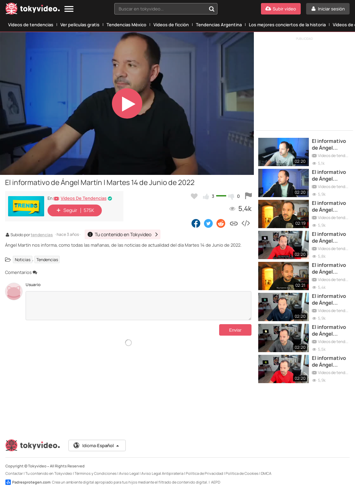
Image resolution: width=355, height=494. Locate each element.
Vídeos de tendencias (30, 25)
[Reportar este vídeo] (248, 196)
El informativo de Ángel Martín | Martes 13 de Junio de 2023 (330, 207)
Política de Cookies (242, 473)
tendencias (42, 235)
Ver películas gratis (79, 25)
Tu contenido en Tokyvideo (48, 473)
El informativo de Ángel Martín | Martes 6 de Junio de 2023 (330, 269)
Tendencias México (126, 25)
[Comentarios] (139, 305)
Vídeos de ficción (171, 25)
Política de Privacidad (204, 473)
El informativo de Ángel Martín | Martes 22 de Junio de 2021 (330, 331)
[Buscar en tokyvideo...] (211, 8)
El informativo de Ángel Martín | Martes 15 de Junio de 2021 (330, 362)
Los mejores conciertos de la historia (287, 25)
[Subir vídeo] (281, 8)
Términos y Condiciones (96, 473)
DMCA (266, 473)
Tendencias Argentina (219, 25)
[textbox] (160, 8)
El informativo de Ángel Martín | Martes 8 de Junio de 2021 (330, 238)
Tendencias (47, 259)
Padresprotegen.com (28, 482)
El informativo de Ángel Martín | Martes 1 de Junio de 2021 (330, 300)
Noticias (22, 259)
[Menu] (69, 9)
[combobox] (165, 8)
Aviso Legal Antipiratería (162, 473)
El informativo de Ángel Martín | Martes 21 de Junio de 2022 (330, 176)
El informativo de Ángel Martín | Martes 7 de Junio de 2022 (330, 145)
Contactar (14, 473)
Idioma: (96, 445)
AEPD (215, 482)
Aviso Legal (129, 473)
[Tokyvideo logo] (32, 10)
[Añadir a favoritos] (194, 196)
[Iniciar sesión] (328, 8)
